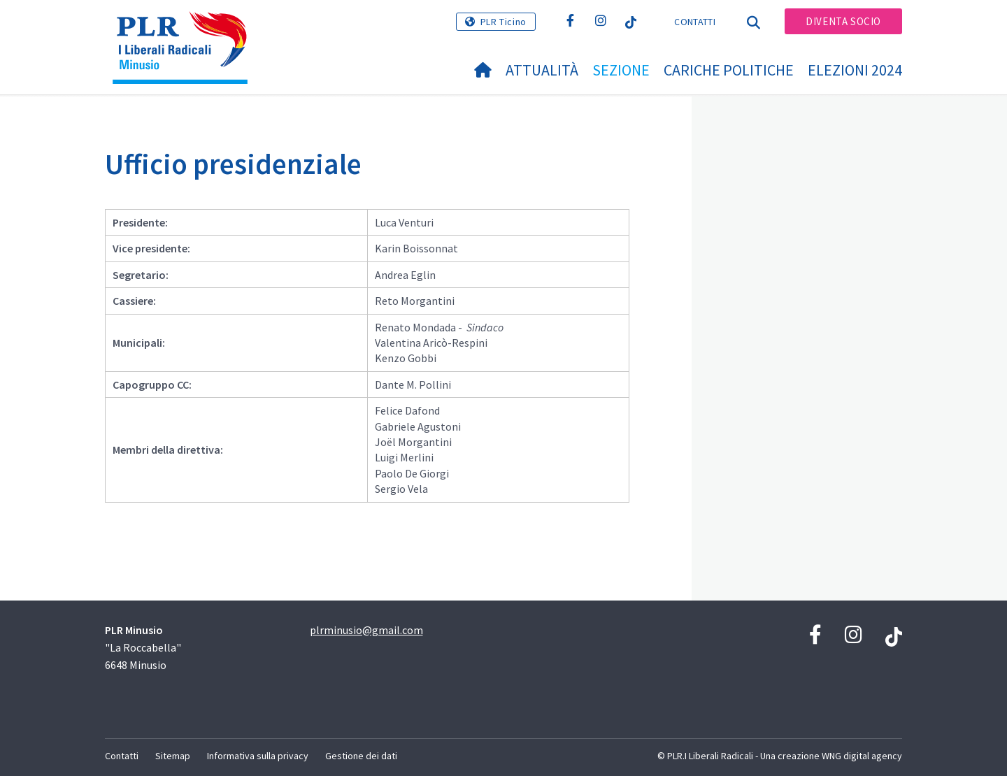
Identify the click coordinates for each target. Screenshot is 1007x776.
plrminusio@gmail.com (366, 630)
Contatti (694, 21)
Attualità (542, 70)
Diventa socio (843, 21)
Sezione (621, 70)
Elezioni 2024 (855, 70)
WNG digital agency (862, 755)
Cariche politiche (729, 70)
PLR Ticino (503, 21)
